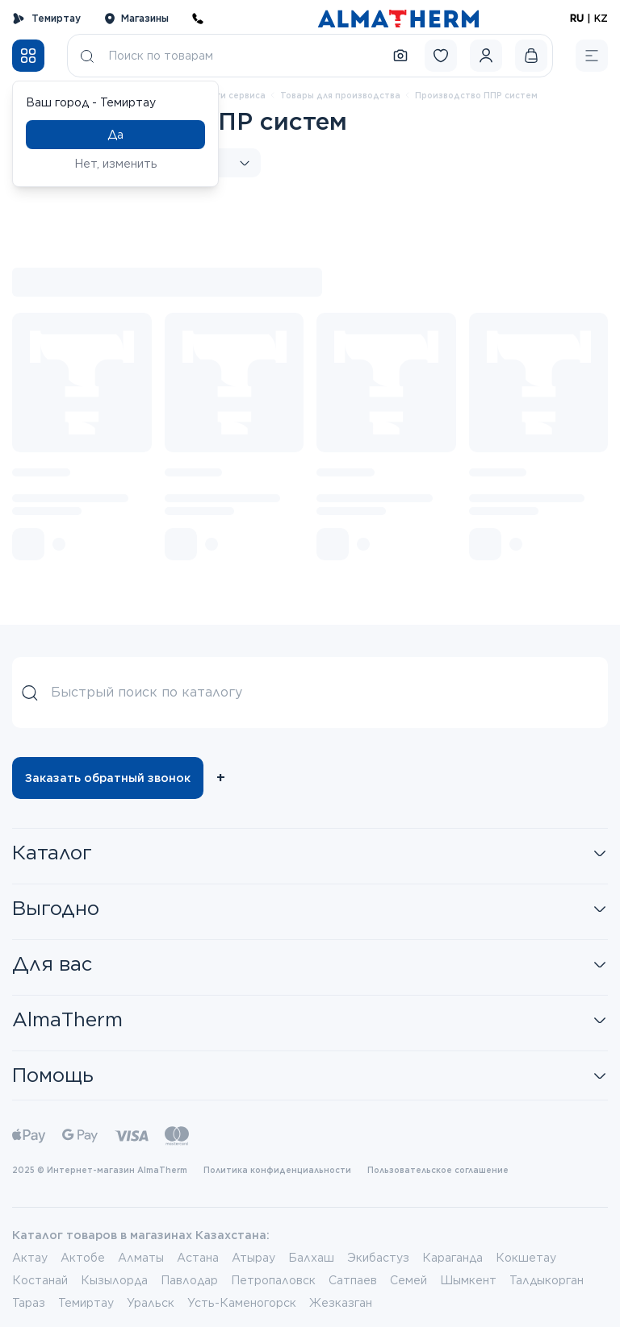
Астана (198, 1257)
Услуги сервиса (232, 95)
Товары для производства (340, 95)
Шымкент (468, 1280)
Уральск (150, 1302)
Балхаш (311, 1257)
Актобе (83, 1257)
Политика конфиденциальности (277, 1170)
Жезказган (340, 1302)
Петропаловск (273, 1280)
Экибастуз (378, 1257)
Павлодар (189, 1280)
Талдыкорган (546, 1280)
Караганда (452, 1257)
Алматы (141, 1257)
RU (577, 18)
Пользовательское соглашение (438, 1170)
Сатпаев (353, 1280)
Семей (408, 1280)
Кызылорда (114, 1280)
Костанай (40, 1280)
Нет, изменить (115, 163)
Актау (30, 1257)
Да (115, 134)
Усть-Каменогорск (241, 1302)
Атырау (253, 1257)
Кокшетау (526, 1257)
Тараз (28, 1302)
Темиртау (46, 18)
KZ (601, 18)
